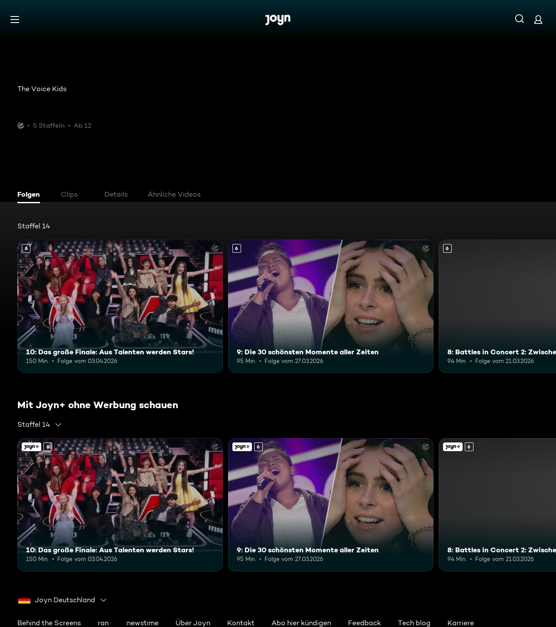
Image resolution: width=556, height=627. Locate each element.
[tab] (31, 195)
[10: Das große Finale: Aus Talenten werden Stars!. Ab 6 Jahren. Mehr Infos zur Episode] (120, 306)
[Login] (538, 19)
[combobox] (39, 425)
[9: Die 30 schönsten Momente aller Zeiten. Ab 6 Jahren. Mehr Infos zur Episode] (331, 306)
